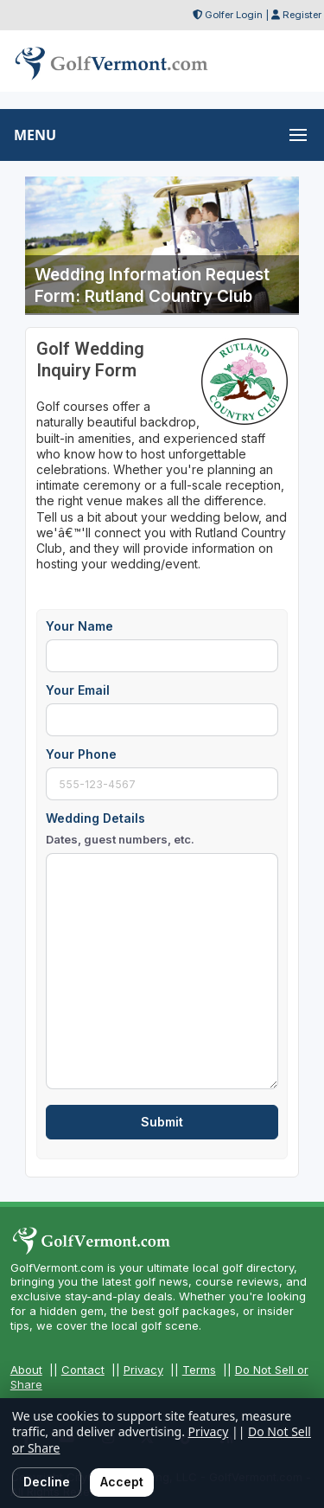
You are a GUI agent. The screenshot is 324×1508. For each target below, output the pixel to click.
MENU (35, 134)
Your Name (79, 626)
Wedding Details (120, 829)
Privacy (143, 1369)
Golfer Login (234, 15)
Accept (121, 1481)
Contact (83, 1369)
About (26, 1369)
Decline (46, 1481)
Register (302, 15)
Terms (199, 1369)
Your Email (78, 690)
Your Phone (81, 754)
